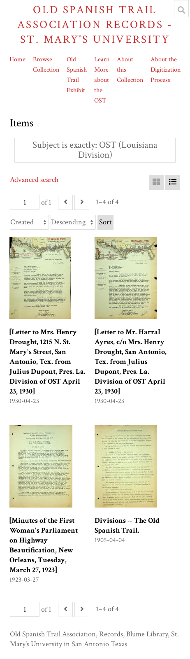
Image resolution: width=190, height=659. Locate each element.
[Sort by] (29, 222)
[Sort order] (73, 222)
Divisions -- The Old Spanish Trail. (127, 525)
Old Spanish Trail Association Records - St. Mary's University (95, 24)
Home (17, 59)
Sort (105, 222)
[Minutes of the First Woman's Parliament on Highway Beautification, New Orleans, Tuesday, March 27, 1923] (43, 545)
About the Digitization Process (166, 69)
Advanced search (34, 179)
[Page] (24, 202)
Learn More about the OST (101, 80)
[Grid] (156, 182)
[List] (172, 182)
